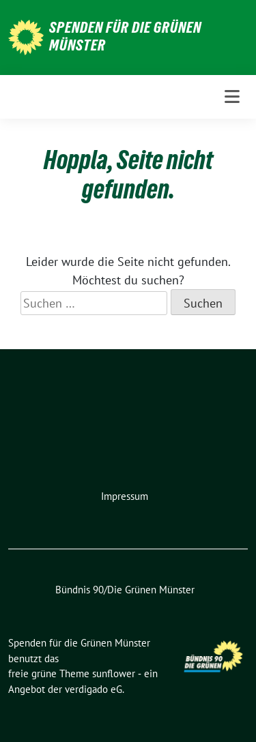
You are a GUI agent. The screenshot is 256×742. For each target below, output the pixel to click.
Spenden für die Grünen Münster (125, 36)
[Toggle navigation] (232, 96)
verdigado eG (93, 689)
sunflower (113, 673)
